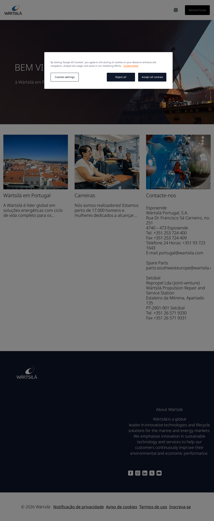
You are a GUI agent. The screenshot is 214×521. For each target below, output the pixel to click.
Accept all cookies (152, 77)
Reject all (120, 77)
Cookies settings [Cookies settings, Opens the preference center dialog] (64, 77)
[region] (108, 70)
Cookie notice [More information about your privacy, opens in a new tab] (130, 65)
